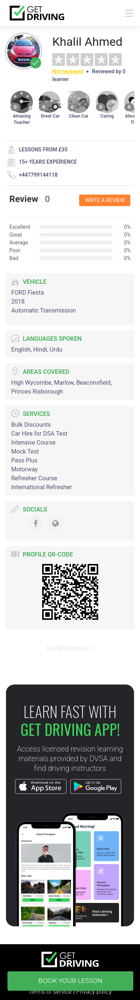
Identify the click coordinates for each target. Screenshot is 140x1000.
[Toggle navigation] (127, 13)
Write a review (105, 200)
